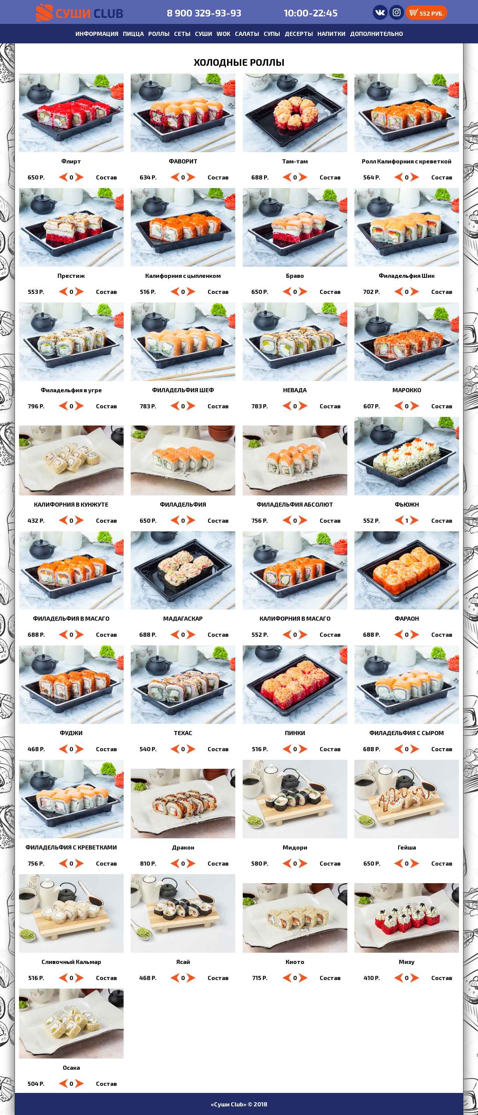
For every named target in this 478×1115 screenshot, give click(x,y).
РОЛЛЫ (159, 33)
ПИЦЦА (133, 33)
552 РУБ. (426, 13)
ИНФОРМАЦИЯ (96, 33)
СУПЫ (272, 33)
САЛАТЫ (247, 33)
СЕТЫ (182, 33)
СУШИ (203, 33)
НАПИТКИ (331, 33)
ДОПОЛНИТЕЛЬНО (376, 33)
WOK (223, 33)
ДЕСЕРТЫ (299, 33)
